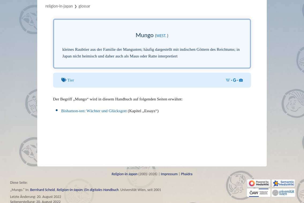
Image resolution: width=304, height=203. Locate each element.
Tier (70, 80)
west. (161, 35)
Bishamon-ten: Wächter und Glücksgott (94, 110)
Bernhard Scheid (42, 190)
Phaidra (187, 174)
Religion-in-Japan (59, 6)
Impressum (169, 174)
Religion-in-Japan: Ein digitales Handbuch (87, 190)
